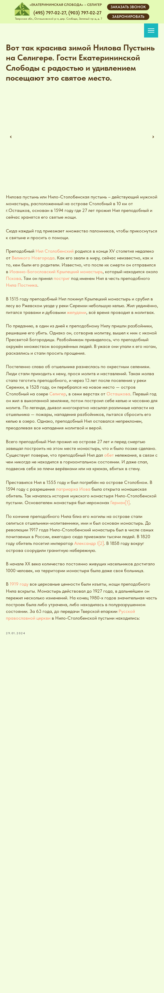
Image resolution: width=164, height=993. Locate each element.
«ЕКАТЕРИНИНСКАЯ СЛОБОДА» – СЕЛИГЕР (66, 5)
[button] (128, 7)
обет (109, 455)
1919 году (19, 584)
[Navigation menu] (151, 30)
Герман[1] (120, 502)
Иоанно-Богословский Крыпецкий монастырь (56, 271)
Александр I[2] (89, 543)
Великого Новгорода (33, 258)
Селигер (57, 394)
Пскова (13, 278)
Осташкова (118, 394)
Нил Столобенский (54, 251)
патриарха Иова (73, 489)
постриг (62, 278)
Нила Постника (21, 285)
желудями (76, 312)
